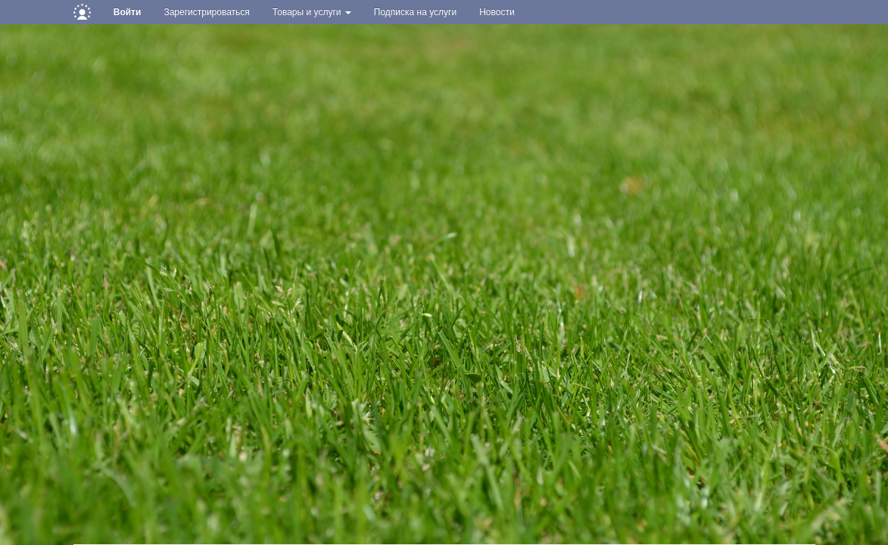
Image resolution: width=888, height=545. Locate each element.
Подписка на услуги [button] (415, 12)
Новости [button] (496, 12)
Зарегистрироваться (206, 12)
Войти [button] (128, 12)
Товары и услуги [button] (312, 12)
